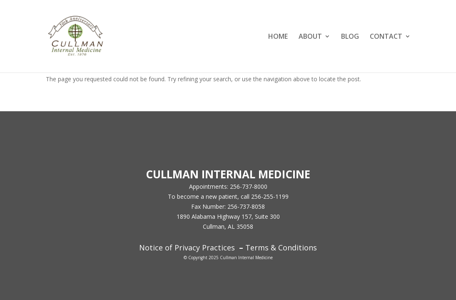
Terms (257, 247)
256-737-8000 (248, 186)
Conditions (296, 247)
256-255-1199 (270, 196)
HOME (278, 37)
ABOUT (310, 37)
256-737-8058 (246, 206)
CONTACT (386, 37)
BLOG (350, 37)
